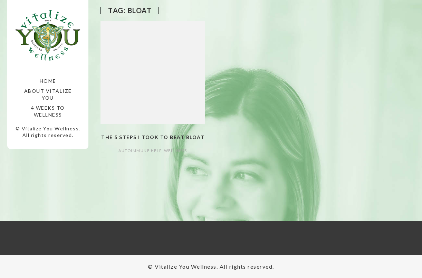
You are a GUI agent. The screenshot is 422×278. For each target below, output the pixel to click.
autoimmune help (140, 150)
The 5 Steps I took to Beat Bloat (152, 137)
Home (48, 81)
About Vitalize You (48, 94)
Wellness (175, 150)
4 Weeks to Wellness (48, 111)
